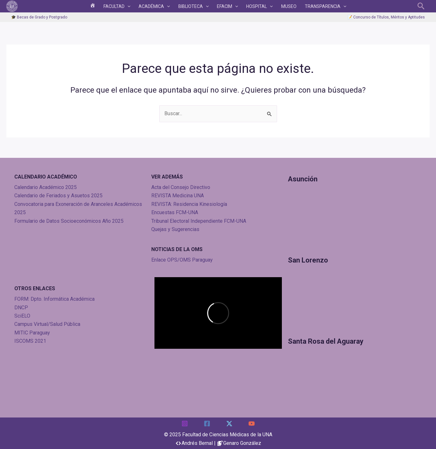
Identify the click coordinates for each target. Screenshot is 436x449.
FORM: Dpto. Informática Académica (54, 299)
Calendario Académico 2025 (45, 187)
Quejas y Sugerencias (175, 229)
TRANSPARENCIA (314, 7)
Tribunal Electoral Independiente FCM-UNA (198, 221)
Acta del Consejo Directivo (180, 187)
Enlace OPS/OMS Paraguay (182, 260)
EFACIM (225, 7)
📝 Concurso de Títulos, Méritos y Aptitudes (386, 19)
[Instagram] (185, 423)
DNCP (21, 308)
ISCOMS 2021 (30, 341)
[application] (135, 7)
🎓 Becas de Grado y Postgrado (39, 19)
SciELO (22, 316)
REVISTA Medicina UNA (177, 196)
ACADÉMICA (159, 7)
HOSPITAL (254, 7)
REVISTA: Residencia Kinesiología (189, 204)
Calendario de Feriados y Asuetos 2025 (58, 196)
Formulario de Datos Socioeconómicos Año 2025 (69, 221)
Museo (281, 7)
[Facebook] (207, 423)
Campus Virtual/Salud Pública (47, 324)
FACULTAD (124, 7)
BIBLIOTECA (195, 7)
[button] (421, 7)
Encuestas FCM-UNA (174, 212)
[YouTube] (251, 423)
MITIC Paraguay (32, 333)
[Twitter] (229, 423)
